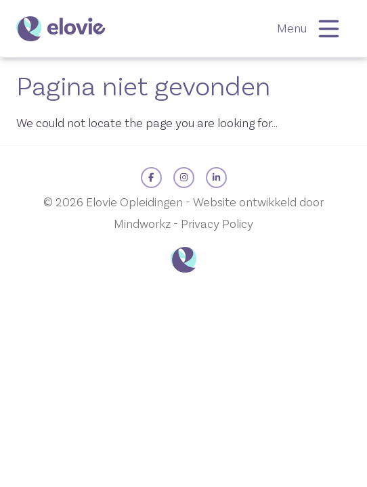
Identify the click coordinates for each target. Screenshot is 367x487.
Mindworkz (142, 224)
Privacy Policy (217, 224)
